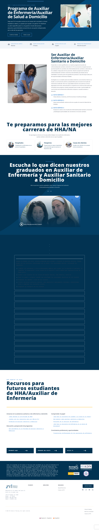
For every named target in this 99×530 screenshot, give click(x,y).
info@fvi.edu (13, 507)
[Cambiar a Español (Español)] (56, 526)
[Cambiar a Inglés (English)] (45, 526)
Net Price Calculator (89, 519)
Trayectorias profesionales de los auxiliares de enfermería (72, 441)
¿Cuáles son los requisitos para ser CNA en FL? (24, 427)
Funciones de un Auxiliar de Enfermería (65, 430)
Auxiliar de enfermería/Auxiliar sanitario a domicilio (24, 13)
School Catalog (88, 517)
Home (9, 13)
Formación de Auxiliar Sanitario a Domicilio (23, 430)
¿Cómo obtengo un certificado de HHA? (21, 425)
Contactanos (89, 1)
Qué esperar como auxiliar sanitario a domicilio (68, 427)
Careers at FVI (61, 498)
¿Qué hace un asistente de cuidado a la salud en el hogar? (72, 425)
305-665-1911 (13, 505)
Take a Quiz (26, 43)
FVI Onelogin (81, 1)
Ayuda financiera (62, 496)
